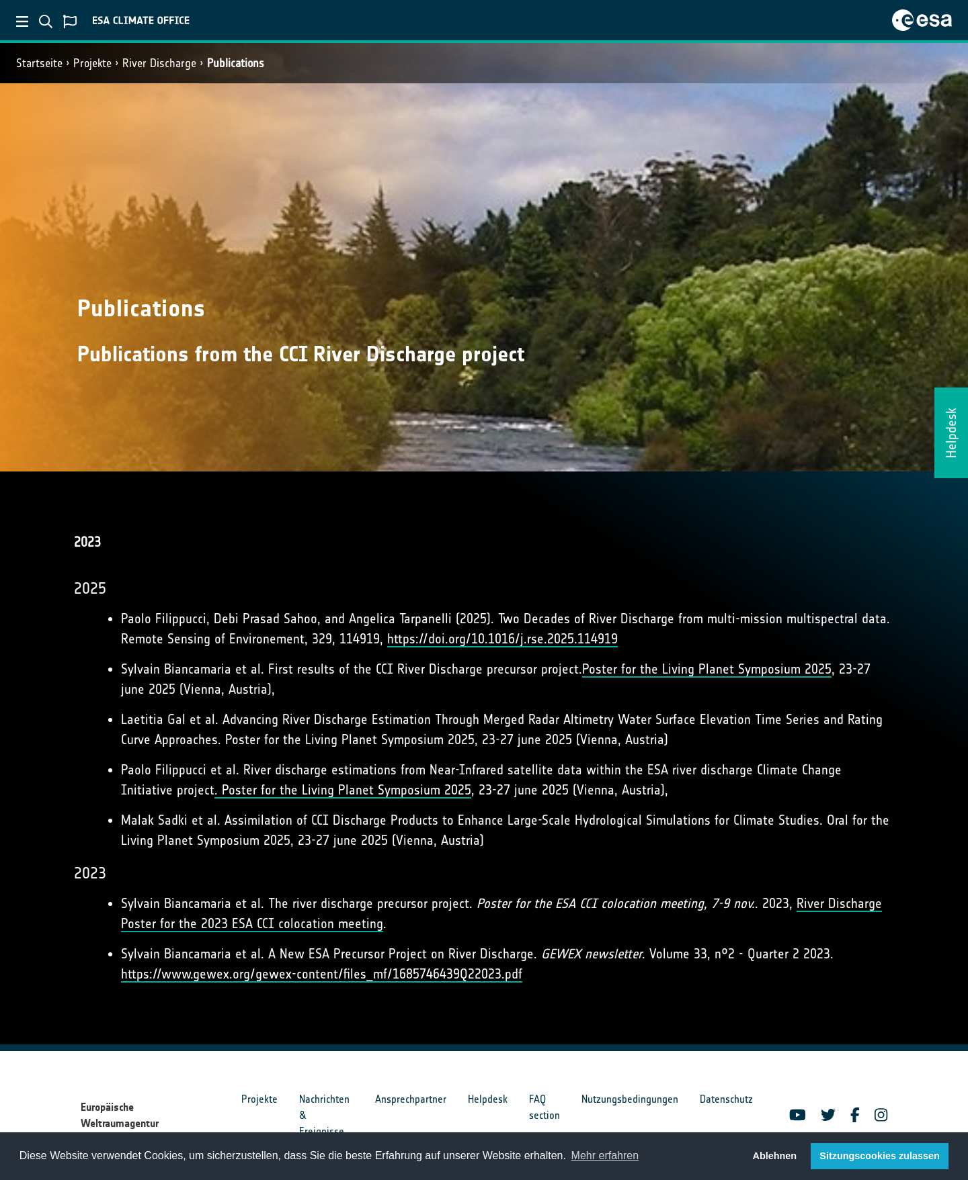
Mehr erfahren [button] (605, 1155)
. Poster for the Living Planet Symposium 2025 (342, 790)
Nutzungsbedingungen (629, 1099)
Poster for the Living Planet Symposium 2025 (707, 669)
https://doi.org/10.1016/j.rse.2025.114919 (502, 639)
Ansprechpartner (410, 1099)
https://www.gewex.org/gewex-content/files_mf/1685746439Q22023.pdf (321, 974)
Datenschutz (726, 1099)
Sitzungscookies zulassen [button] (879, 1155)
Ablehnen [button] (775, 1155)
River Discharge (159, 63)
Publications (235, 63)
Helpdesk (488, 1099)
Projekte (92, 63)
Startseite (39, 63)
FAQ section (544, 1107)
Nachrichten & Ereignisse (324, 1115)
